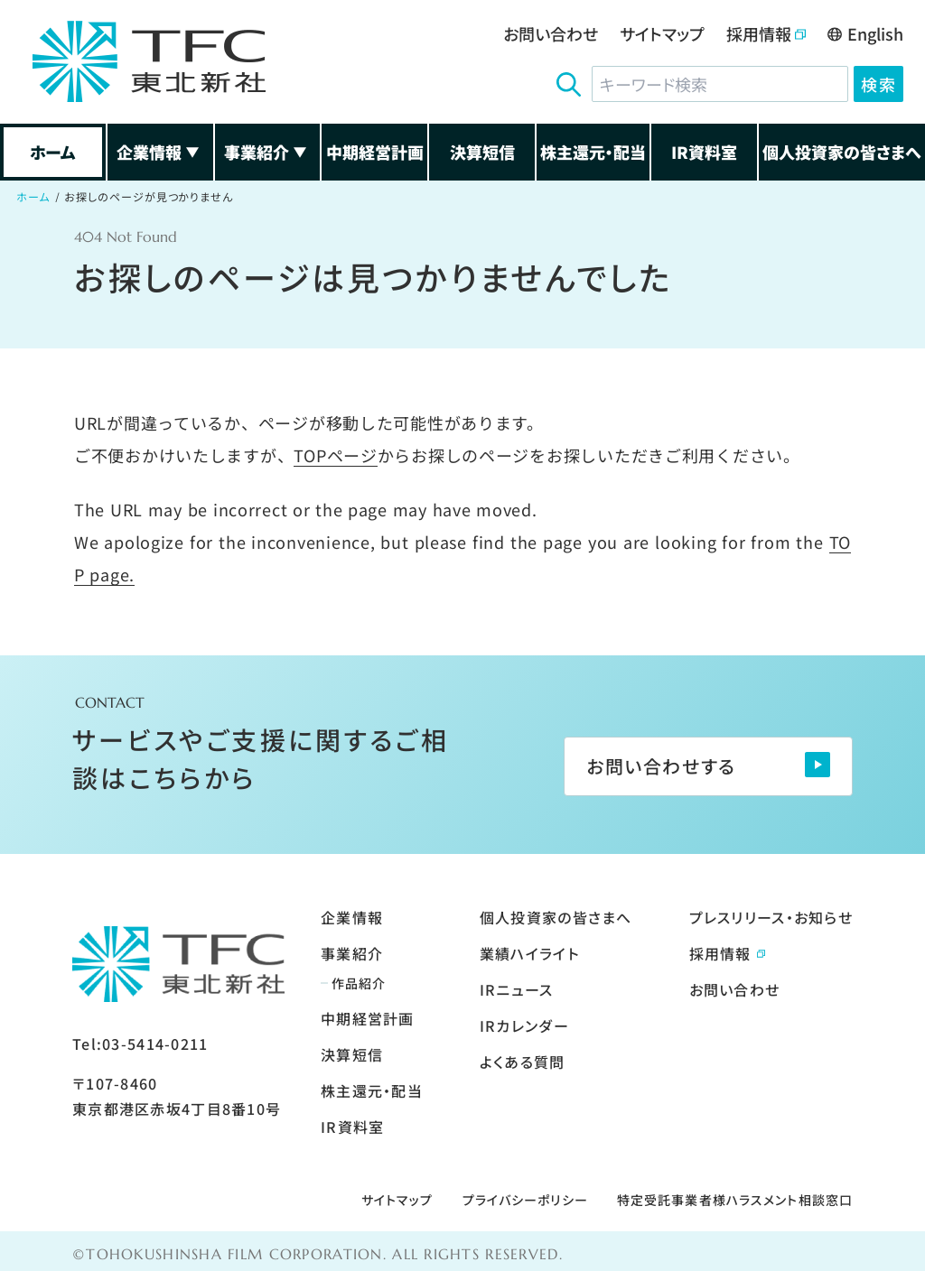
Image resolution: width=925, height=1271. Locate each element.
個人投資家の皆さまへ (841, 151)
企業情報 (160, 151)
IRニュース (517, 989)
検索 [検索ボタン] (878, 84)
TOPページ (335, 455)
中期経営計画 (375, 151)
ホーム (53, 151)
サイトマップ (662, 33)
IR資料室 (704, 151)
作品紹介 (359, 983)
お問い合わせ (550, 33)
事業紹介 (267, 151)
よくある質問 (522, 1061)
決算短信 (482, 151)
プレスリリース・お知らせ (771, 917)
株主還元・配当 (593, 151)
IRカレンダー (524, 1025)
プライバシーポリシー (525, 1200)
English (865, 33)
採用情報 (766, 33)
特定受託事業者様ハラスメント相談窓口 (735, 1200)
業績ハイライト (529, 953)
